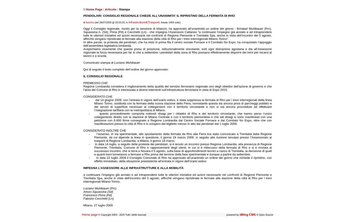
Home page (90, 214)
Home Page (94, 9)
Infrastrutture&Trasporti (144, 22)
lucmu (90, 22)
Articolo (110, 9)
